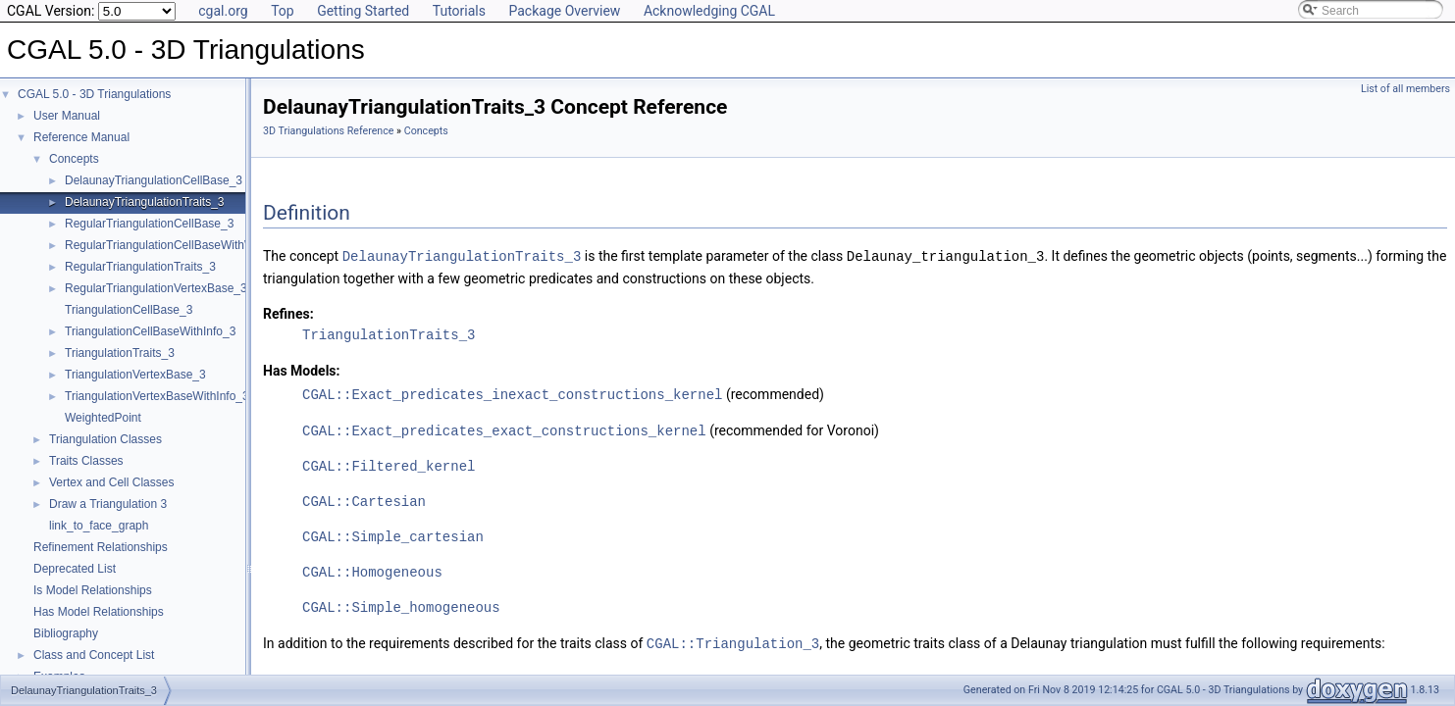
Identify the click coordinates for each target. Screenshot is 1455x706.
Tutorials (459, 11)
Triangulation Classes (105, 439)
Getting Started (363, 11)
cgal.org (222, 11)
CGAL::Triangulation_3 (733, 639)
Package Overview (564, 11)
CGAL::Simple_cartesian (393, 534)
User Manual (66, 116)
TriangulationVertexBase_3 (135, 374)
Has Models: (301, 370)
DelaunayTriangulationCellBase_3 (153, 180)
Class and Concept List (93, 655)
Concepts (74, 159)
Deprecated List (74, 569)
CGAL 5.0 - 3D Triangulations (94, 94)
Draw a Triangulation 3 (108, 504)
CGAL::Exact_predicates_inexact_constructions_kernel (512, 392)
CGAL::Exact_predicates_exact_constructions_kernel (504, 428)
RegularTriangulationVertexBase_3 (156, 288)
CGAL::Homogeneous (372, 569)
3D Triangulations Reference (328, 131)
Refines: (288, 313)
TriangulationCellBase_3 (128, 310)
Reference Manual (81, 137)
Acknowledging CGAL (709, 11)
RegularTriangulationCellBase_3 (149, 223)
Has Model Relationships (98, 612)
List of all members (1405, 88)
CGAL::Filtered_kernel (388, 463)
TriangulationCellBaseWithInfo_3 (150, 331)
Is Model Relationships (92, 590)
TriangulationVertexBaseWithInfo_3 (157, 396)
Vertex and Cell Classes (111, 482)
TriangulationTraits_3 (120, 353)
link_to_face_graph (98, 525)
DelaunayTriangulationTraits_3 (145, 202)
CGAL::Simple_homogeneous (401, 604)
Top (282, 11)
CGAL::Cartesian (364, 498)
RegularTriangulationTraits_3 (140, 267)
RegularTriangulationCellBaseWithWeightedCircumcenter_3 (221, 245)
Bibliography (65, 633)
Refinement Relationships (100, 547)
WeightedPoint (103, 418)
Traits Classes (86, 461)
